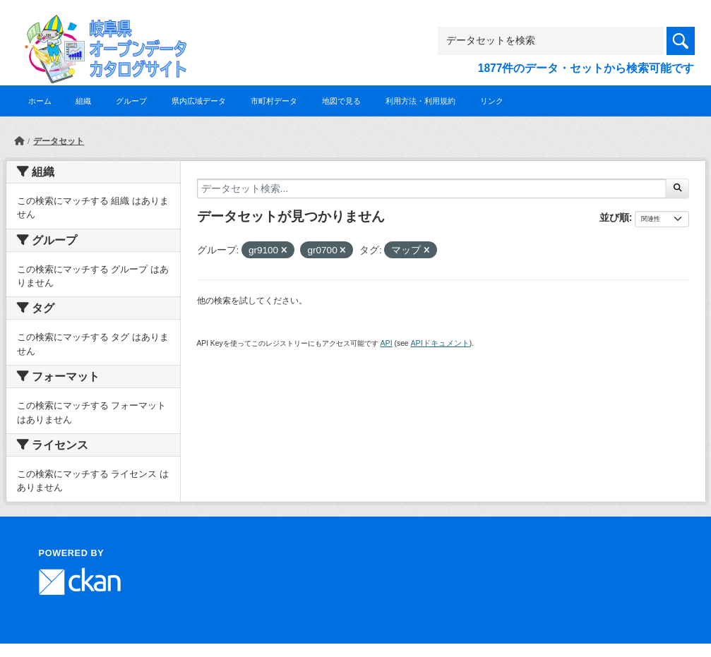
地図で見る (341, 101)
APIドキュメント (439, 343)
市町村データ (274, 101)
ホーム (40, 101)
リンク (491, 101)
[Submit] (677, 188)
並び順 (614, 217)
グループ (131, 101)
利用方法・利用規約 (420, 101)
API (386, 343)
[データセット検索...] (432, 188)
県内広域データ (199, 101)
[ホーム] (19, 141)
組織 (83, 101)
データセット (58, 141)
